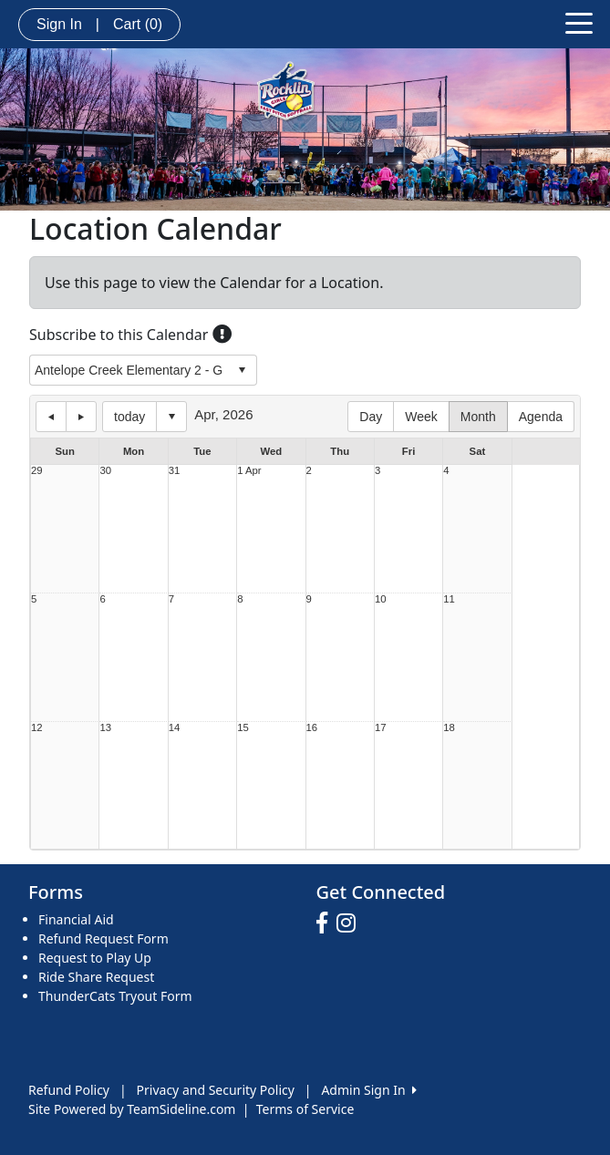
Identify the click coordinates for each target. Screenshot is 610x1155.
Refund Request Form (103, 938)
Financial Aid (76, 919)
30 (105, 471)
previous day (51, 416)
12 (37, 728)
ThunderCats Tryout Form (115, 996)
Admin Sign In (368, 1089)
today (129, 416)
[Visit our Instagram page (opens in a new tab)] (350, 923)
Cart (137, 24)
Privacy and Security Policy (216, 1089)
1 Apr (249, 471)
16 (312, 728)
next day (81, 416)
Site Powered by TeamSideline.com (131, 1109)
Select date (171, 416)
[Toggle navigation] (579, 22)
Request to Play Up (94, 957)
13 (105, 728)
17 (381, 728)
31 (175, 471)
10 (381, 599)
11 (449, 599)
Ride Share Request (96, 976)
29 (37, 471)
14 (175, 728)
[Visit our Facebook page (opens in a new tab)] (326, 923)
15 (243, 728)
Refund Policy (68, 1089)
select (241, 370)
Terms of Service (305, 1109)
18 (449, 728)
